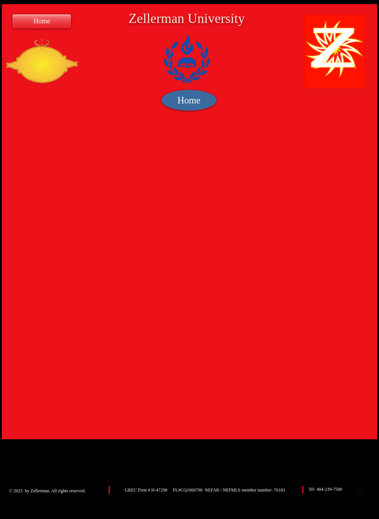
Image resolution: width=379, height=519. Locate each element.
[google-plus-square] (370, 490)
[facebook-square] (349, 490)
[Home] (41, 21)
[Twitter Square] (359, 490)
